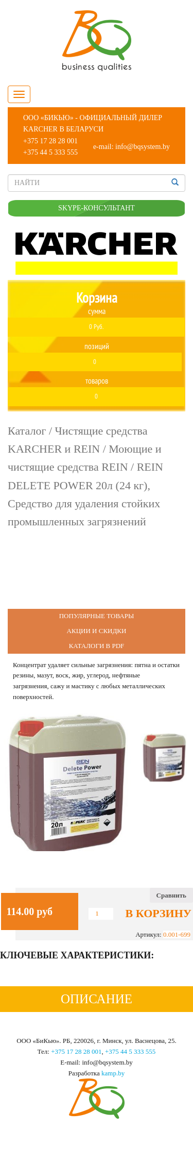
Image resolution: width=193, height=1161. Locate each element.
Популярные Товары (96, 616)
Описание (96, 999)
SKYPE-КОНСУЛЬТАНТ (96, 208)
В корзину (158, 913)
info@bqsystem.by (142, 147)
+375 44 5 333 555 (50, 152)
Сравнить (171, 895)
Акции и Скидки (97, 631)
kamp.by (113, 1073)
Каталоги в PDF (97, 646)
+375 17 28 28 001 (50, 141)
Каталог (27, 430)
